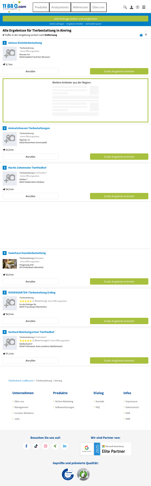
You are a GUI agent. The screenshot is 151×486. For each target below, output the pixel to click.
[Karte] (141, 35)
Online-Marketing (64, 401)
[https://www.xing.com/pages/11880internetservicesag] (55, 446)
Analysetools (60, 7)
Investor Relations (24, 413)
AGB (128, 413)
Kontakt (100, 401)
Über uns (98, 7)
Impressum (132, 401)
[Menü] (145, 7)
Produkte (41, 7)
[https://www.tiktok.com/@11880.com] (36, 446)
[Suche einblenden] (127, 7)
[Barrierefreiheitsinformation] (139, 6)
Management (21, 407)
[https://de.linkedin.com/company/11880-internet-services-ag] (64, 446)
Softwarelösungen (64, 407)
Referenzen (80, 7)
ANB (128, 418)
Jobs (17, 418)
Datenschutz (132, 407)
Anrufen (30, 71)
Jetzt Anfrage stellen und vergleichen (75, 18)
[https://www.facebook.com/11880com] (26, 446)
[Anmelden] (133, 7)
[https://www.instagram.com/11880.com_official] (45, 446)
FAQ (98, 407)
